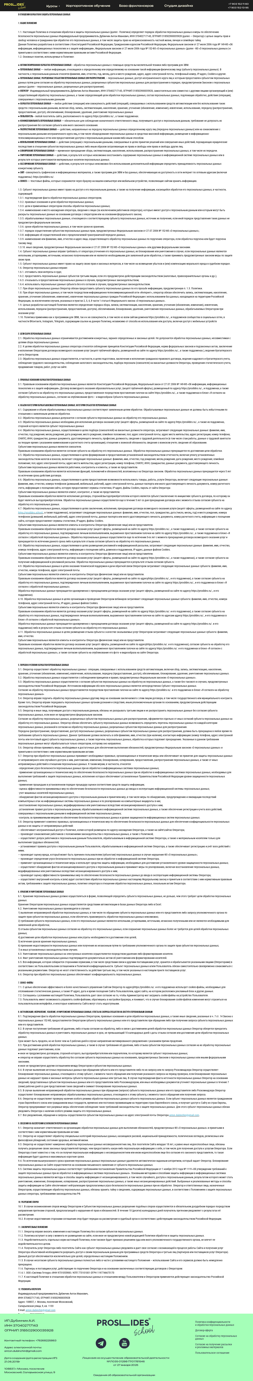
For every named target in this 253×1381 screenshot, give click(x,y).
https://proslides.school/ (30, 512)
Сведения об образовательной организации (124, 1375)
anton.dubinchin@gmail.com (184, 1115)
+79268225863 (46, 1340)
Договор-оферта (204, 1330)
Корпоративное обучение (88, 5)
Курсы (51, 6)
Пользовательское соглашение (212, 1352)
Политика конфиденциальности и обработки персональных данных (214, 1323)
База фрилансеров (136, 5)
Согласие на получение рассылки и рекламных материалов (213, 1346)
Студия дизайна (178, 5)
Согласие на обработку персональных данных (216, 1337)
